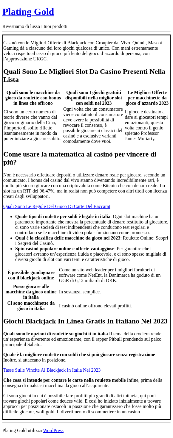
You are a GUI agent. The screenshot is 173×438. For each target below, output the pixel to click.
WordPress (53, 430)
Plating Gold (28, 11)
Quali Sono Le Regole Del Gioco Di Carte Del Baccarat (56, 206)
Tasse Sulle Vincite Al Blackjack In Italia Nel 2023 (52, 370)
